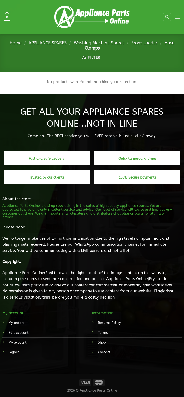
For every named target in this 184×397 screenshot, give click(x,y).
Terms (103, 333)
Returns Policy (109, 323)
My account (17, 342)
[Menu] (177, 17)
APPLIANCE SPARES (48, 42)
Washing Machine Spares (99, 42)
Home (16, 42)
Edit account (18, 333)
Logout (13, 352)
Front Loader (144, 42)
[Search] (167, 17)
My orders (16, 323)
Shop (102, 342)
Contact (104, 352)
